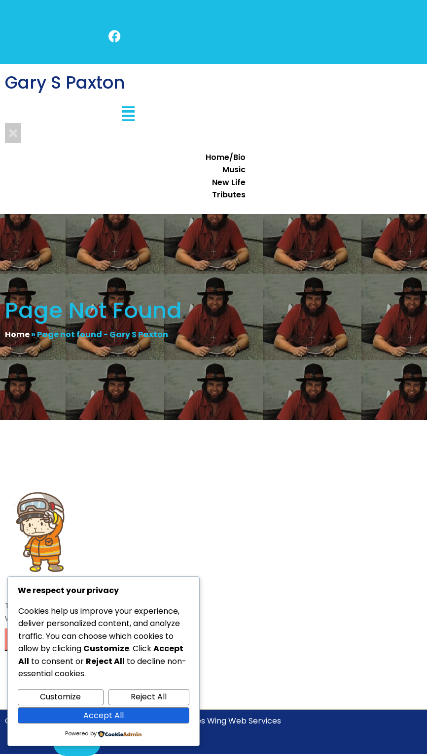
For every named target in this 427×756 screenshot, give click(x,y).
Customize (60, 696)
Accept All (103, 715)
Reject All (149, 696)
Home (17, 334)
